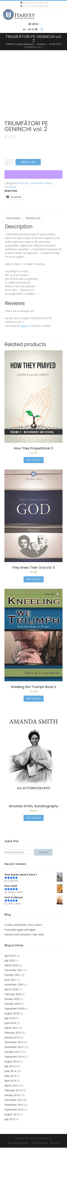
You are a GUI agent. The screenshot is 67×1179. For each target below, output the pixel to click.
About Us (55, 1174)
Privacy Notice (39, 1174)
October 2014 (12, 1083)
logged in (25, 357)
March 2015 (11, 1059)
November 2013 (13, 1136)
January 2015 (11, 1068)
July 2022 (9, 991)
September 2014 (14, 1088)
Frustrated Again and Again (20, 961)
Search (43, 883)
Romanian (10, 218)
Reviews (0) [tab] (33, 249)
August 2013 (11, 1145)
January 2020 (11, 1030)
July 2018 (9, 1049)
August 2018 (11, 1044)
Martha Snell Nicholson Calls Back (24, 965)
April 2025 (10, 987)
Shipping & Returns (18, 1174)
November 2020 (13, 1016)
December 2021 (13, 1001)
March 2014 (11, 1116)
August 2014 (11, 1092)
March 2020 (11, 1020)
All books (23, 214)
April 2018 (10, 1054)
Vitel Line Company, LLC (40, 1169)
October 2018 (12, 1035)
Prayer (48, 214)
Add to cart (28, 193)
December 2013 (13, 1131)
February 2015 (12, 1064)
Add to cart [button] (33, 491)
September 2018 (14, 1040)
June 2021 (10, 1011)
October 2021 (12, 1006)
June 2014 (10, 1102)
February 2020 (12, 1025)
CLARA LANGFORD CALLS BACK (23, 956)
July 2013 (9, 1150)
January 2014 (11, 1126)
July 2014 (9, 1097)
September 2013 (14, 1141)
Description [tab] (13, 249)
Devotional (36, 214)
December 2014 (13, 1073)
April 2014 (10, 1112)
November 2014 (13, 1078)
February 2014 (12, 1121)
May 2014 (10, 1107)
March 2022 (11, 996)
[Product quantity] (9, 193)
